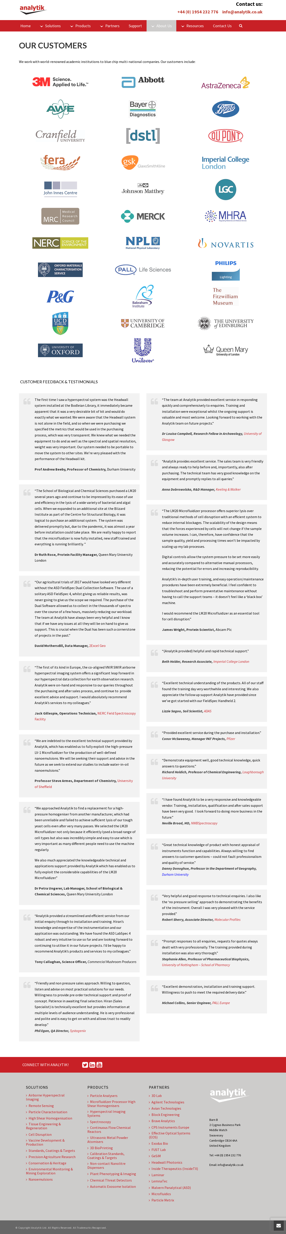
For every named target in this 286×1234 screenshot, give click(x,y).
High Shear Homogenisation (49, 1118)
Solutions (50, 25)
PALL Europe (221, 1003)
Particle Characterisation (46, 1112)
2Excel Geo (97, 645)
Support (135, 25)
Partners (110, 25)
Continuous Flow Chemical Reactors (109, 1130)
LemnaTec (158, 1181)
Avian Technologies (165, 1108)
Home (25, 25)
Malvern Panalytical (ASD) (170, 1188)
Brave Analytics (162, 1121)
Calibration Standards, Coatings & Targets (105, 1156)
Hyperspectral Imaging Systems (106, 1113)
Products (80, 25)
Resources (192, 25)
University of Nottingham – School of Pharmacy (196, 965)
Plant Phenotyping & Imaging (111, 1174)
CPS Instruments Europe (169, 1127)
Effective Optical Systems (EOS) (169, 1135)
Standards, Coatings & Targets (50, 1151)
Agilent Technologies (166, 1102)
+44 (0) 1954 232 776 (197, 12)
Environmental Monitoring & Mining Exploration (49, 1171)
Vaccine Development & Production (45, 1142)
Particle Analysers (102, 1096)
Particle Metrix (161, 1200)
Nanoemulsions (39, 1179)
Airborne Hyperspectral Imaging (45, 1097)
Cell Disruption (39, 1134)
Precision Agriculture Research (51, 1157)
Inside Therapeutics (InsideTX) (173, 1169)
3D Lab (155, 1096)
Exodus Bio (158, 1143)
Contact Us (222, 25)
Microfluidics (160, 1194)
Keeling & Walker (228, 489)
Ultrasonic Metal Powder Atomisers (107, 1140)
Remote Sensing (40, 1106)
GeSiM (155, 1156)
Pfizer (231, 738)
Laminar (156, 1175)
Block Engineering (164, 1115)
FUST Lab (157, 1150)
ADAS (207, 711)
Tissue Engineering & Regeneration (43, 1126)
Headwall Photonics (165, 1162)
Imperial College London (231, 661)
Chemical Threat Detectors (109, 1180)
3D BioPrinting (100, 1148)
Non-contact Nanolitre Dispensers (106, 1165)
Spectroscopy (99, 1122)
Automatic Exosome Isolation (111, 1186)
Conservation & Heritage (46, 1163)
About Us (161, 25)
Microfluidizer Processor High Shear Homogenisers (111, 1104)
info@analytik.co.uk (242, 12)
